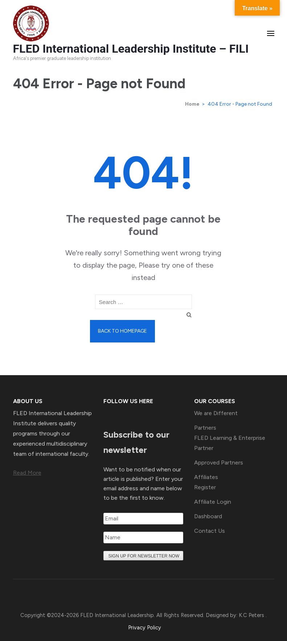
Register (205, 487)
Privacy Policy (144, 627)
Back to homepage (122, 331)
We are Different (216, 413)
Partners (205, 427)
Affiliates (206, 477)
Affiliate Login (212, 501)
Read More (27, 472)
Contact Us (209, 530)
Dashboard (208, 516)
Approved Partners (218, 462)
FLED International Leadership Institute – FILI (131, 49)
